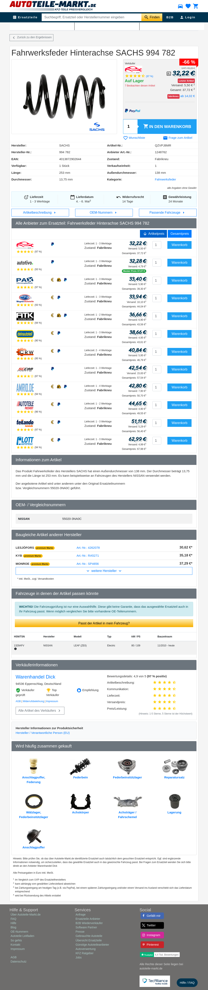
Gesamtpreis (179, 233)
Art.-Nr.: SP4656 (88, 563)
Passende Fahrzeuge (168, 212)
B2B (170, 17)
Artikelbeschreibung (40, 212)
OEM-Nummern (104, 212)
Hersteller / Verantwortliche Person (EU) (43, 732)
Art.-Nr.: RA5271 (88, 555)
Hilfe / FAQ (187, 982)
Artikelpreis (153, 233)
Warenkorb (167, 126)
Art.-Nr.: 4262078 (88, 547)
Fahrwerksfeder (61, 26)
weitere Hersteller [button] (104, 570)
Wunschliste (134, 137)
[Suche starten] (151, 17)
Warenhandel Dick (35, 677)
